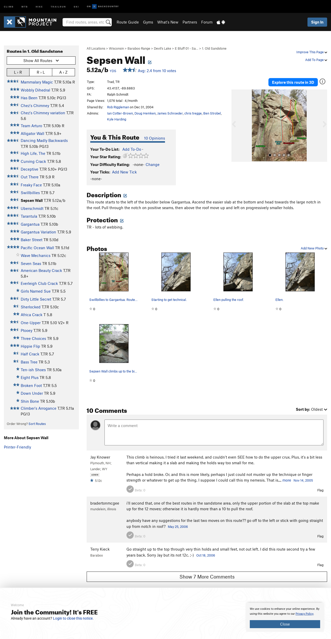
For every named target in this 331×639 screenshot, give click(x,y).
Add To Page (316, 60)
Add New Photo (314, 248)
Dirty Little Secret (36, 299)
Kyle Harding (116, 119)
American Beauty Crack (41, 270)
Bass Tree (29, 362)
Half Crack (30, 354)
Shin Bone (30, 401)
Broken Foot (31, 385)
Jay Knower (100, 457)
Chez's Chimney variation (43, 112)
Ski (76, 6)
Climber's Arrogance (38, 408)
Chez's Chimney (35, 105)
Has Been (29, 97)
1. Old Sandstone (214, 48)
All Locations (96, 48)
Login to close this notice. (73, 618)
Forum (207, 22)
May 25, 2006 (178, 526)
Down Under (32, 393)
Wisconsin (116, 48)
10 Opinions (154, 138)
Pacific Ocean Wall (37, 247)
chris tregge (193, 113)
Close (285, 624)
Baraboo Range (138, 48)
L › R (18, 72)
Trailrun (58, 6)
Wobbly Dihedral (35, 90)
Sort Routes (37, 424)
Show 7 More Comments (207, 577)
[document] (285, 617)
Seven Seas (31, 263)
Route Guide (128, 22)
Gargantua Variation (38, 232)
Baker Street (31, 239)
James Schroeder (170, 113)
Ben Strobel (212, 113)
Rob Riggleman (118, 107)
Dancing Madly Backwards (44, 140)
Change (153, 164)
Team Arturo (31, 125)
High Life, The (33, 153)
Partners (190, 22)
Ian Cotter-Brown (120, 113)
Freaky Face (31, 184)
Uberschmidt (32, 208)
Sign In (317, 22)
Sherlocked (31, 307)
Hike (39, 6)
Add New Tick (124, 172)
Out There (30, 176)
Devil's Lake (162, 48)
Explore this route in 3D (293, 82)
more (286, 480)
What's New (167, 22)
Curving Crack (33, 161)
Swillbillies (30, 192)
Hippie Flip (30, 346)
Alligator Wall (32, 133)
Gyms (148, 22)
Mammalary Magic (37, 82)
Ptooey (26, 330)
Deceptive (29, 169)
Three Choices (33, 338)
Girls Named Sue (36, 291)
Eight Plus (30, 377)
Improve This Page (311, 52)
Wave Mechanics (35, 255)
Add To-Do (131, 149)
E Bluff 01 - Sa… (186, 48)
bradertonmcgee (104, 503)
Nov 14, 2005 (303, 480)
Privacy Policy (304, 613)
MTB (24, 6)
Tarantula (29, 216)
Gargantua (30, 224)
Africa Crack (31, 314)
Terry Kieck (100, 549)
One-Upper (31, 322)
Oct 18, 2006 (205, 555)
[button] (236, 125)
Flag (320, 490)
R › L (41, 72)
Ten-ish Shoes (33, 369)
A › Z (63, 72)
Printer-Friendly (17, 447)
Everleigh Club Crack (39, 283)
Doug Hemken (145, 113)
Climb (9, 6)
